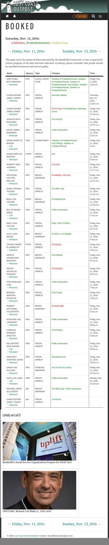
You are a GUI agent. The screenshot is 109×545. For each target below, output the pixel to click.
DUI (53, 154)
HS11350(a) (73, 84)
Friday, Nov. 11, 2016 (26, 51)
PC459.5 (66, 223)
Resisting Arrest (59, 357)
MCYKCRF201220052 (62, 367)
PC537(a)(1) (57, 330)
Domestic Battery (59, 95)
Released (13, 84)
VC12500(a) (66, 234)
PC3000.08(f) (58, 306)
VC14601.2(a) (58, 389)
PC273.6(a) (57, 292)
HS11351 (56, 164)
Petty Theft (56, 223)
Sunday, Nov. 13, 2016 (81, 51)
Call (10, 146)
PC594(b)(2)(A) (70, 109)
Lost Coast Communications (26, 536)
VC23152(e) (57, 119)
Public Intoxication (60, 130)
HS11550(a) (57, 255)
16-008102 (56, 399)
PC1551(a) (56, 244)
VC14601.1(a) (58, 188)
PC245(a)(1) (57, 268)
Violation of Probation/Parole (64, 79)
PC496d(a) (56, 175)
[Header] (54, 6)
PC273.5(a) (57, 109)
